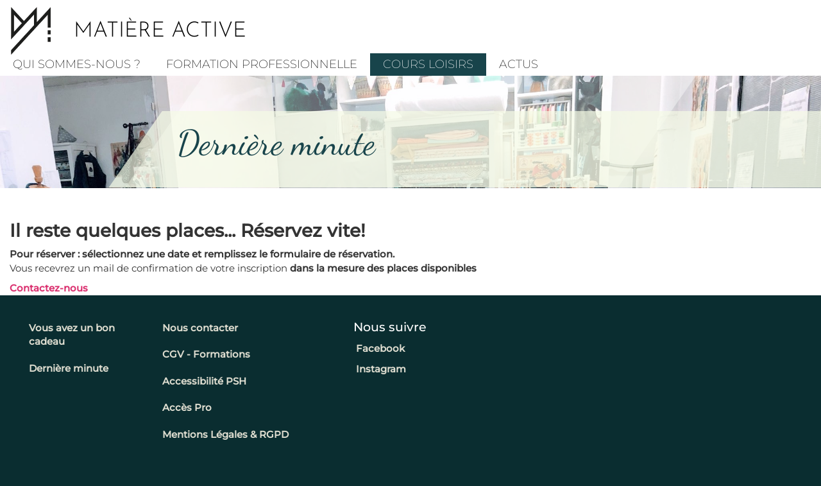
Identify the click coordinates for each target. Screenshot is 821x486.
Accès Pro (187, 407)
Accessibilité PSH (204, 381)
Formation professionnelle (261, 64)
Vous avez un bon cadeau (72, 334)
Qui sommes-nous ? (76, 64)
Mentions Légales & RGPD (225, 434)
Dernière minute (68, 368)
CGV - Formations (206, 354)
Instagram (379, 369)
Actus (518, 64)
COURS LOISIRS (428, 64)
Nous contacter (200, 328)
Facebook (379, 348)
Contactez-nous (49, 288)
